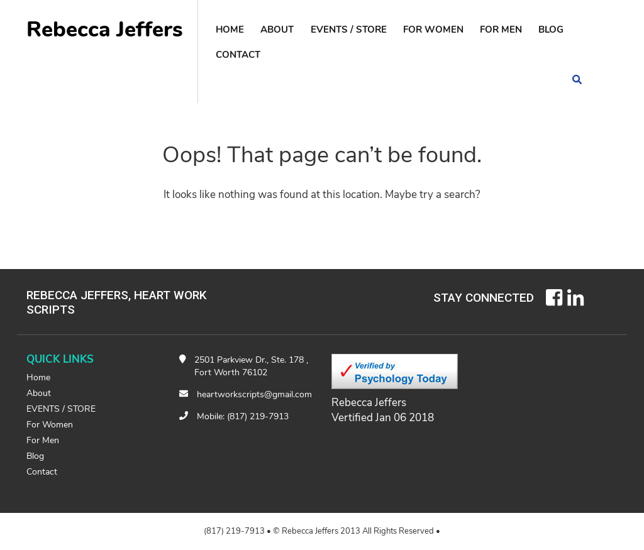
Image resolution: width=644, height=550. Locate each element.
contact (238, 54)
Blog (551, 29)
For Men (501, 29)
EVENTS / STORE (349, 29)
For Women (433, 29)
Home (230, 29)
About (277, 29)
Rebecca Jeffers (104, 29)
